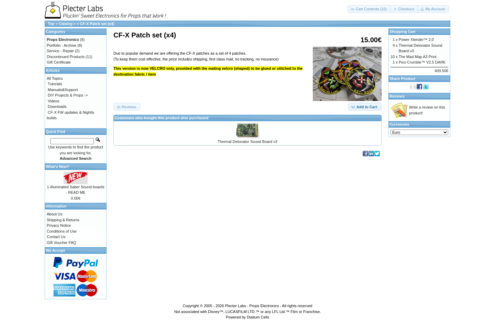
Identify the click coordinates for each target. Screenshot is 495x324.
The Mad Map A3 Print (417, 57)
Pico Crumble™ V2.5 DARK (422, 62)
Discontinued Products (66, 57)
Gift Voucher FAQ (61, 243)
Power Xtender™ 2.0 (416, 39)
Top (51, 24)
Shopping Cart (402, 32)
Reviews (397, 96)
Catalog (66, 24)
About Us (54, 214)
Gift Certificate (59, 62)
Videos (53, 101)
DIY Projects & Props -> (68, 95)
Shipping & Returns (63, 220)
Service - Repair (60, 51)
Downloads (57, 106)
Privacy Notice (59, 225)
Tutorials (55, 84)
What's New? (57, 167)
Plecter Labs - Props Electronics (252, 306)
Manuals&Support (63, 90)
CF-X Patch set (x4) (97, 24)
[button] (369, 9)
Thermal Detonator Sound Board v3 (247, 141)
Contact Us (56, 237)
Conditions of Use (62, 231)
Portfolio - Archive (61, 45)
